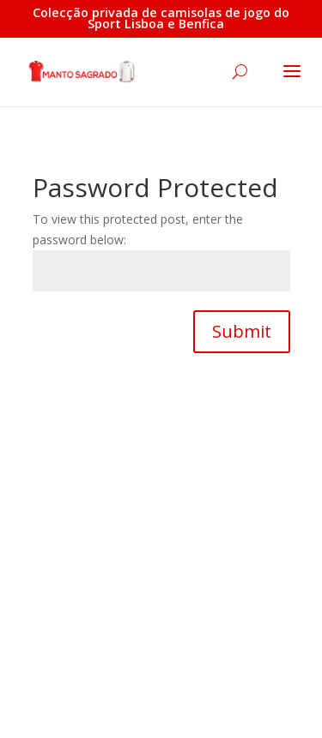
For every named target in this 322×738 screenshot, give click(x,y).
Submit (241, 331)
